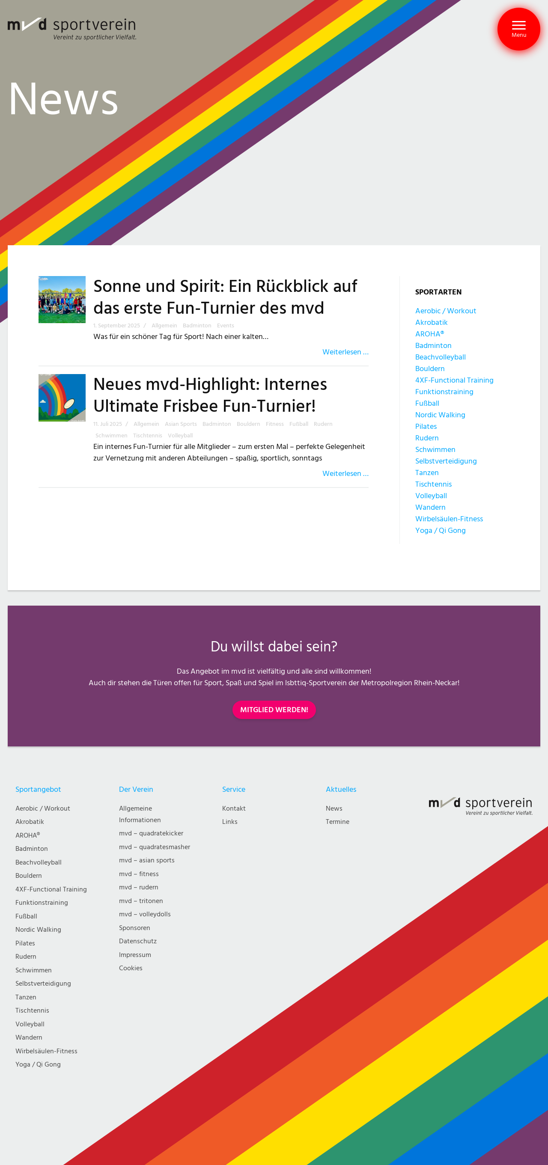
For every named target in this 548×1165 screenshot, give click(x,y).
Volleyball (431, 495)
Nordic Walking (440, 415)
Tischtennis (433, 484)
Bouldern (430, 368)
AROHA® (429, 334)
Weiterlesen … (345, 352)
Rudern (427, 438)
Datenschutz (138, 941)
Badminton (433, 345)
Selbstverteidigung (446, 461)
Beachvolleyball (440, 357)
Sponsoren (134, 928)
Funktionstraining (444, 391)
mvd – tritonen (141, 901)
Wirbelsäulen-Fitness (449, 519)
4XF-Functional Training (454, 380)
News (334, 808)
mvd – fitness (139, 874)
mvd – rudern (138, 887)
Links (230, 821)
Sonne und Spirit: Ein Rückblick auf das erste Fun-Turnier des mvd (225, 298)
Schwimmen (435, 449)
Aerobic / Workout (446, 311)
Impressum (135, 955)
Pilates (426, 426)
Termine (337, 821)
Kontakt (234, 808)
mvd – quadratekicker (151, 833)
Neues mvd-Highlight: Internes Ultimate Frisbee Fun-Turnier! (210, 396)
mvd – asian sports (147, 860)
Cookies (131, 968)
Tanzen (427, 472)
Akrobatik (431, 322)
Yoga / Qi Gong (440, 530)
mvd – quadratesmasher (154, 847)
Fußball (427, 403)
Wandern (430, 507)
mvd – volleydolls (145, 914)
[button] (518, 29)
